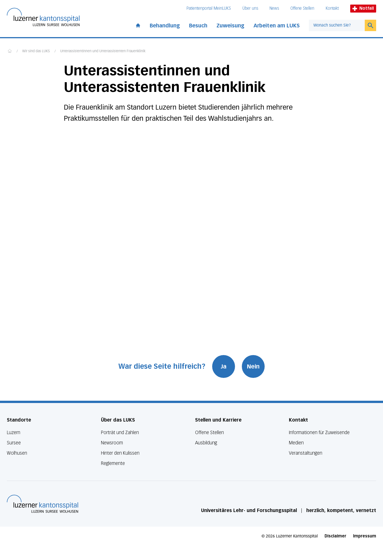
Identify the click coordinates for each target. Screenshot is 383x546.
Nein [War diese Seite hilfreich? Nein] (253, 366)
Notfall (363, 8)
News (274, 8)
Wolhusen (17, 453)
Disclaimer (335, 536)
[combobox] (337, 25)
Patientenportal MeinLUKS (209, 8)
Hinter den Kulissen (120, 453)
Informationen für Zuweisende (319, 432)
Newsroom (112, 443)
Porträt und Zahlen (120, 432)
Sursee (14, 443)
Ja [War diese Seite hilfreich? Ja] (223, 366)
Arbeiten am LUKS (277, 26)
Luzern (13, 432)
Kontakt (332, 8)
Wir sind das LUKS (36, 51)
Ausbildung (206, 443)
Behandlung (165, 26)
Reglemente (113, 463)
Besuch (198, 26)
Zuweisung (230, 26)
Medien (296, 443)
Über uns (250, 8)
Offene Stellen (302, 8)
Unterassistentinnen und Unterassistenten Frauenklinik (102, 51)
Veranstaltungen (305, 453)
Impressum (364, 536)
